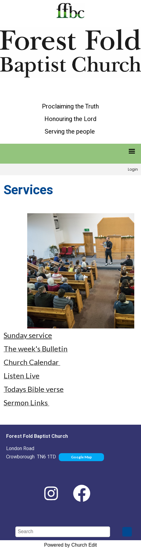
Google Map (81, 457)
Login (133, 169)
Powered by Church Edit (70, 545)
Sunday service (28, 335)
